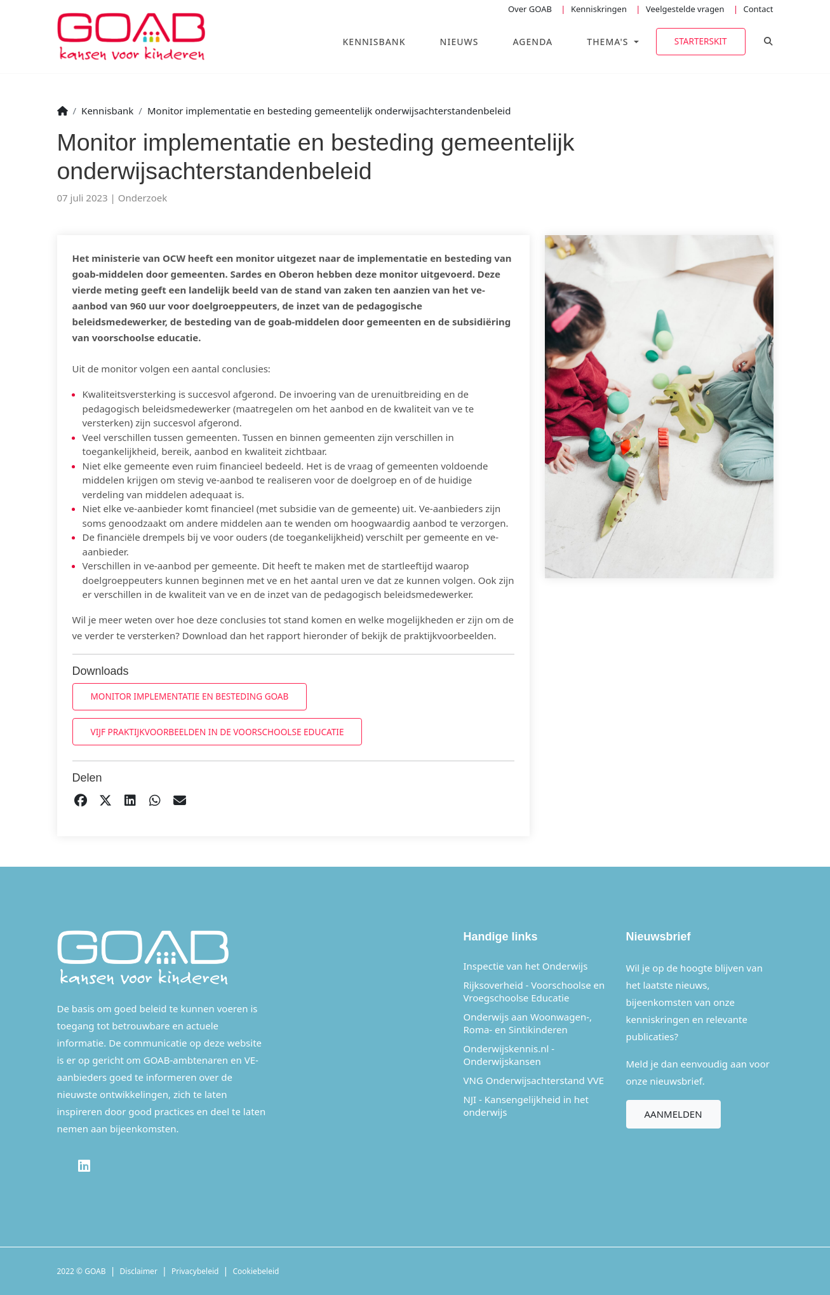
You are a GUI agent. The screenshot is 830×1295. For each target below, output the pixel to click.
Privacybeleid (195, 1271)
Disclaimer (138, 1271)
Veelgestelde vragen (685, 9)
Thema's (609, 42)
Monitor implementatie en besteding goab (190, 696)
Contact (758, 9)
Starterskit (700, 41)
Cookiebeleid (256, 1271)
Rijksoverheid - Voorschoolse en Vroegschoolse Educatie (534, 991)
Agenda (532, 42)
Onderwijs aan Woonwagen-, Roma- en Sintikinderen (528, 1023)
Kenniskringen (599, 9)
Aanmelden (673, 1114)
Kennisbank (374, 42)
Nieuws (459, 42)
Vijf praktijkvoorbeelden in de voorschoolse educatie (217, 732)
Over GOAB (530, 9)
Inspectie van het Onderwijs (526, 965)
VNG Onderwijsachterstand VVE (534, 1080)
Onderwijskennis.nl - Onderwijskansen (509, 1055)
